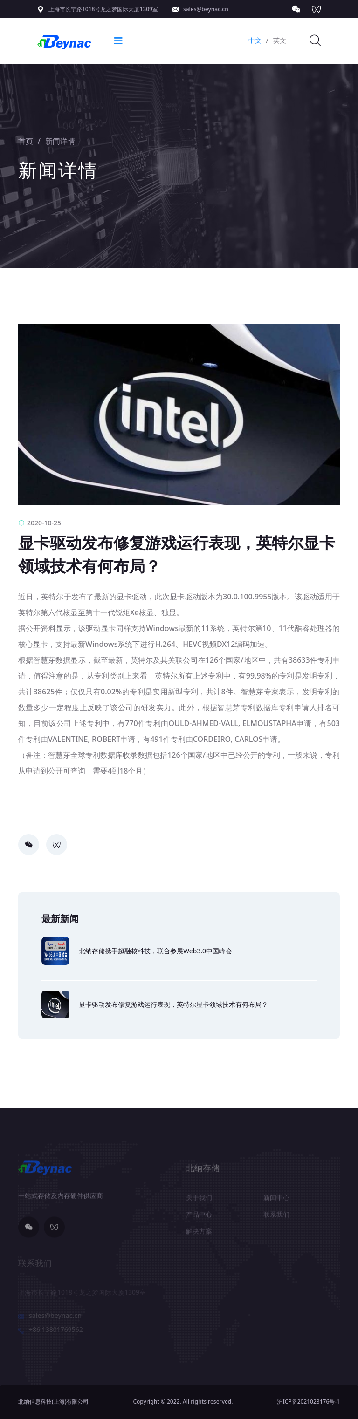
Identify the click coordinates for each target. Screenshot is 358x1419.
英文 (279, 40)
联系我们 (276, 1217)
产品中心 (199, 1217)
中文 (255, 40)
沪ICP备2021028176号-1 (308, 1401)
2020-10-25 (39, 522)
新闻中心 (276, 1200)
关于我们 (199, 1200)
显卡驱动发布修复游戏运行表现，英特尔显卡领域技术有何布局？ (173, 1004)
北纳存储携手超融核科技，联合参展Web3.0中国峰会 (155, 950)
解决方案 (199, 1233)
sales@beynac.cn (205, 9)
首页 (25, 141)
